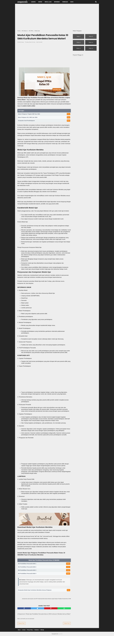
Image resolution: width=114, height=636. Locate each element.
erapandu (60, 633)
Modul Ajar (48, 1)
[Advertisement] (57, 17)
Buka (68, 114)
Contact (23, 629)
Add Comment (39, 42)
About (19, 629)
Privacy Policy (30, 629)
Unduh (68, 563)
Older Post (67, 623)
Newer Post (21, 623)
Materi (40, 1)
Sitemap (42, 629)
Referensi (57, 1)
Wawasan (65, 1)
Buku (71, 1)
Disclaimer (36, 629)
